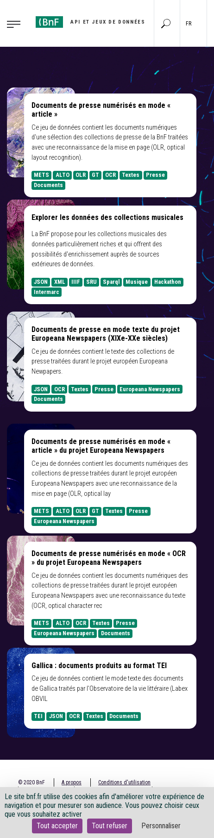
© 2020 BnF (31, 782)
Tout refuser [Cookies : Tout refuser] (109, 825)
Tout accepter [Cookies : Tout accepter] (57, 825)
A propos (72, 782)
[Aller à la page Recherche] (165, 23)
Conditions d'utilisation (124, 782)
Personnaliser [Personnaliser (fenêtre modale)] (161, 825)
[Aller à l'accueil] (90, 22)
